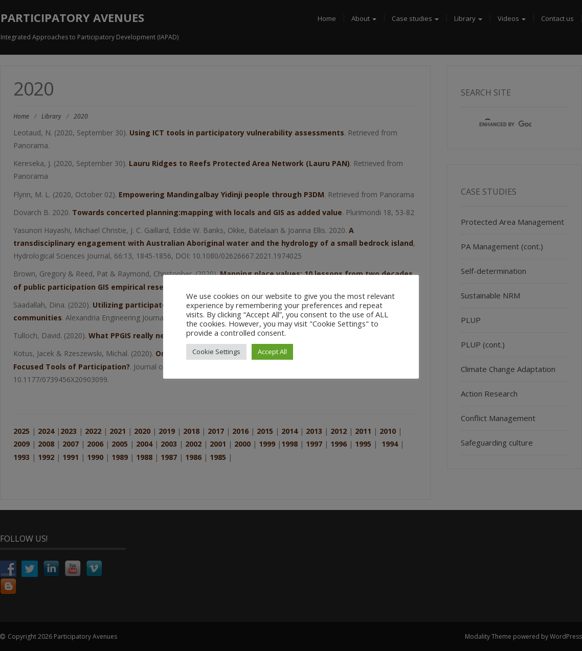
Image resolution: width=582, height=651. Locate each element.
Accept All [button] (272, 351)
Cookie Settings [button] (216, 351)
